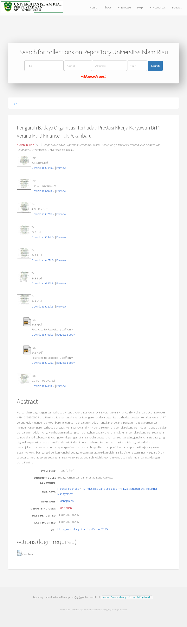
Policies (177, 7)
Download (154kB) (43, 168)
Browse (126, 7)
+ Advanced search (93, 76)
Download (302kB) (43, 363)
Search (155, 65)
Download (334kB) (43, 237)
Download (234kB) (43, 386)
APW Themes (88, 609)
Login (14, 103)
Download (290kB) (43, 191)
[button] (19, 553)
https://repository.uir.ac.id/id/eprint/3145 (82, 529)
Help (140, 7)
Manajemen (67, 501)
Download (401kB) (43, 260)
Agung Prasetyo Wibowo (116, 609)
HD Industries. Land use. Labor (100, 488)
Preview (61, 168)
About (107, 7)
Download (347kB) (43, 283)
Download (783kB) (43, 334)
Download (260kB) (43, 306)
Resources (159, 7)
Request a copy (65, 334)
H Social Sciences (68, 488)
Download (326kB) (43, 214)
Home (93, 7)
